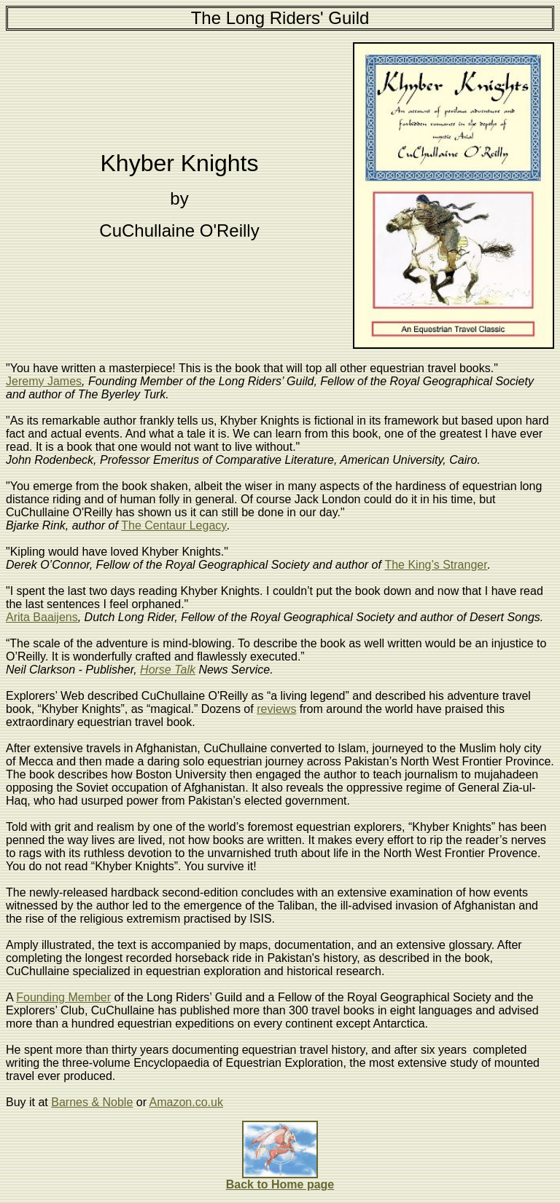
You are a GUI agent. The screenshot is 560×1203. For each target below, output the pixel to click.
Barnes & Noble (92, 1102)
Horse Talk (167, 669)
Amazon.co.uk (186, 1102)
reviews (276, 709)
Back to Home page (280, 1184)
